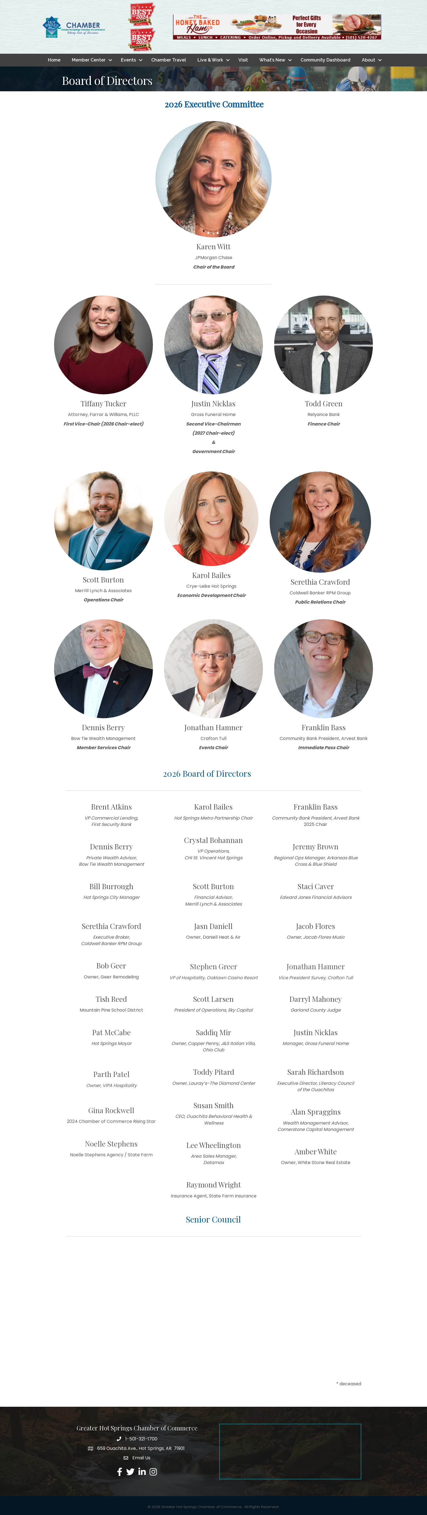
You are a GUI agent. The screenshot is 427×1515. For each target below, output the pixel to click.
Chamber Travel (168, 60)
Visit (243, 60)
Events (128, 60)
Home (54, 60)
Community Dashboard (325, 60)
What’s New (272, 60)
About (368, 60)
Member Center (89, 60)
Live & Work (210, 60)
